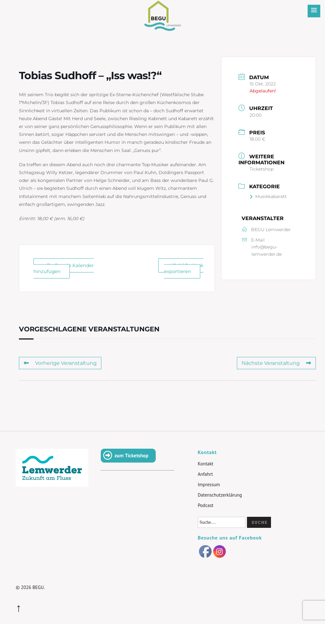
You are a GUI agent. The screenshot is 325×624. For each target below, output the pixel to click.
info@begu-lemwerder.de (266, 250)
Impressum (209, 484)
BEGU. (39, 587)
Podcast (206, 505)
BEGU (162, 10)
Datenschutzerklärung (220, 495)
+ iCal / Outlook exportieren (183, 268)
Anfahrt (205, 474)
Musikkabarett (268, 196)
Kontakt (205, 464)
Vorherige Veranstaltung (60, 363)
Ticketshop (262, 169)
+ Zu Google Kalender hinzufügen (63, 268)
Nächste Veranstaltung (276, 363)
